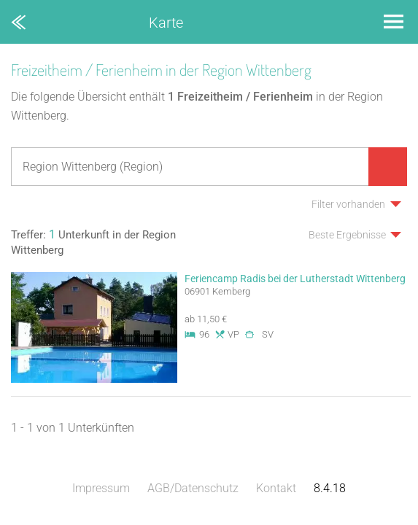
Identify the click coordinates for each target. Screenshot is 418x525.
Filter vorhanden (348, 204)
